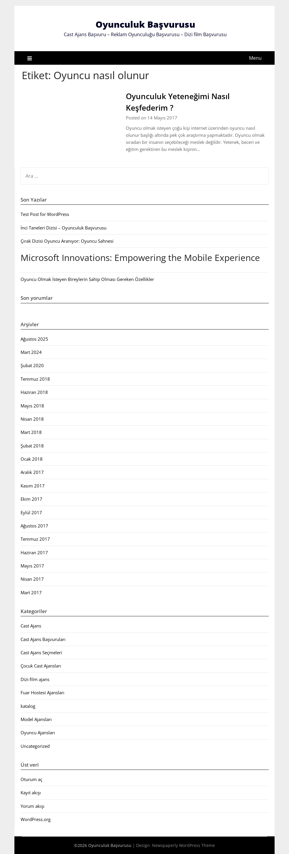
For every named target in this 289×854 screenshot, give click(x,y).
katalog (28, 706)
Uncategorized (35, 746)
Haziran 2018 (34, 392)
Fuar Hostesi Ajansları (42, 692)
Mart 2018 (31, 432)
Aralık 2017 (32, 472)
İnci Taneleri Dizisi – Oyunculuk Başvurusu (63, 228)
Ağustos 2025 (34, 339)
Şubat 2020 (32, 365)
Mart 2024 (31, 352)
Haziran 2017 (34, 552)
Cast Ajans (31, 626)
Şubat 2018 (32, 446)
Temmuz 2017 (35, 539)
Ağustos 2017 (34, 526)
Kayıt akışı (31, 792)
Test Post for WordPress (45, 214)
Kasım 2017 (33, 486)
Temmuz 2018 (35, 379)
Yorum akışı (32, 806)
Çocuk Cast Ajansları (41, 666)
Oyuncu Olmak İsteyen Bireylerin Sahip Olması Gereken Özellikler (87, 279)
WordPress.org (36, 819)
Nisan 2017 (32, 579)
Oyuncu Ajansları (38, 732)
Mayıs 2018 (32, 406)
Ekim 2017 (31, 499)
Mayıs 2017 (32, 566)
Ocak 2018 (32, 459)
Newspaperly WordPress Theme (183, 845)
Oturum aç (31, 779)
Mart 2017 (31, 592)
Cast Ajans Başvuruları (43, 639)
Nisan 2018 (32, 419)
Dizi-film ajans (35, 679)
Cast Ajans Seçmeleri (41, 652)
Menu (255, 58)
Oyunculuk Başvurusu (145, 24)
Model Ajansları (36, 719)
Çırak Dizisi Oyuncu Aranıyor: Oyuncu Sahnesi (67, 241)
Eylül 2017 (31, 512)
